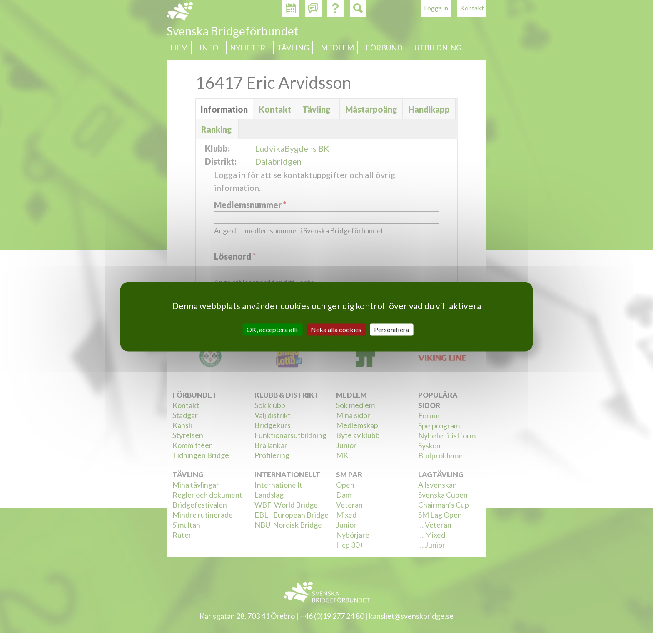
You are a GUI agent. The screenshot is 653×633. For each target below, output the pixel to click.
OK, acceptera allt (272, 329)
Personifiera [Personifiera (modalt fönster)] (391, 329)
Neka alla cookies (336, 329)
